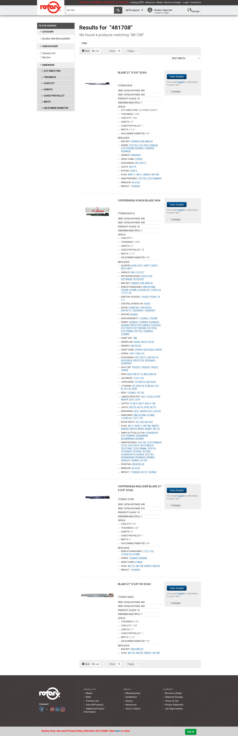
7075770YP (133, 445)
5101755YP (126, 328)
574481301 (134, 307)
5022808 (139, 438)
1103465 (143, 318)
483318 (133, 429)
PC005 (153, 297)
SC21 (136, 411)
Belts (88, 697)
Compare (176, 91)
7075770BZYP (146, 445)
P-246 (146, 403)
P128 (132, 403)
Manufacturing (133, 693)
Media (160, 2)
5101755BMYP (154, 178)
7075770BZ (126, 448)
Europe (193, 10)
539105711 (126, 310)
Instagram (62, 709)
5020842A (140, 457)
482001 (147, 653)
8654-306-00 (150, 374)
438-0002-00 (138, 464)
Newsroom (131, 704)
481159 (131, 653)
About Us (150, 2)
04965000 (136, 155)
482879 (147, 174)
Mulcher (46, 57)
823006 (134, 314)
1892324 (125, 460)
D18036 (158, 349)
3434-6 (133, 171)
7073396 (137, 451)
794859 (124, 370)
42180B (133, 290)
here (118, 730)
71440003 (135, 186)
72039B (124, 290)
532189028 (126, 279)
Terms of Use (172, 701)
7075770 (151, 448)
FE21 (150, 411)
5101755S (143, 145)
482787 (139, 653)
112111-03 (126, 293)
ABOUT (127, 689)
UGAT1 (154, 265)
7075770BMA (139, 448)
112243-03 (155, 290)
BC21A (157, 411)
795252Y (136, 367)
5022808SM (142, 435)
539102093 (126, 360)
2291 (131, 399)
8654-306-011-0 (135, 374)
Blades (89, 693)
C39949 (138, 159)
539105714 (152, 357)
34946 (137, 342)
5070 (146, 407)
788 (135, 338)
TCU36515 (140, 382)
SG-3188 (146, 386)
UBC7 (129, 268)
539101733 (146, 276)
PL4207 (145, 297)
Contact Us (195, 2)
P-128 (152, 403)
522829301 (150, 310)
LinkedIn (57, 709)
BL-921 (124, 389)
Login (186, 2)
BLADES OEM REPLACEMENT (56, 39)
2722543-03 (143, 290)
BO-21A (155, 386)
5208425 (135, 141)
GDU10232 (136, 346)
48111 (139, 174)
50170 (153, 407)
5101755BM (127, 331)
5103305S (156, 325)
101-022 (140, 422)
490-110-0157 (137, 272)
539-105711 (140, 163)
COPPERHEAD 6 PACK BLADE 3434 (139, 200)
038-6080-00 (146, 141)
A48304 (146, 325)
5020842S (126, 151)
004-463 (149, 422)
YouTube (52, 709)
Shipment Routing (174, 697)
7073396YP (126, 451)
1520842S (148, 331)
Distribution (131, 697)
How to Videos (133, 708)
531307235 (138, 279)
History (129, 701)
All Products (133, 10)
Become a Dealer (173, 2)
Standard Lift (48, 53)
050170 (132, 167)
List (95, 51)
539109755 (145, 307)
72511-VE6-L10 (136, 353)
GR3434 (144, 411)
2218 (137, 399)
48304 (141, 429)
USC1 (140, 265)
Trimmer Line (92, 701)
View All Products (95, 704)
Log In (180, 82)
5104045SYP (152, 433)
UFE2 (123, 268)
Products (90, 689)
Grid (85, 51)
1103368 (153, 318)
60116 (140, 407)
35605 (147, 303)
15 (118, 51)
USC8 (133, 265)
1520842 (125, 334)
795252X (145, 367)
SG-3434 (137, 386)
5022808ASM (127, 438)
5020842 (139, 148)
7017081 (146, 451)
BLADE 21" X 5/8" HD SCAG (134, 584)
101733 (140, 392)
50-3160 (136, 182)
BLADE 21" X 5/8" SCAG (132, 72)
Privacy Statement (174, 704)
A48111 (131, 174)
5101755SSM (127, 148)
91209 (157, 396)
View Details (177, 76)
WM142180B (149, 287)
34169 (151, 342)
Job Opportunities (174, 708)
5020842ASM (127, 457)
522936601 (138, 310)
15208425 (149, 148)
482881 (148, 429)
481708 (155, 174)
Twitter (46, 709)
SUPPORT (168, 689)
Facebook (41, 709)
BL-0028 (133, 389)
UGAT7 (147, 265)
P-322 (139, 403)
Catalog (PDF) (137, 2)
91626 (150, 396)
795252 (154, 367)
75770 (124, 445)
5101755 (133, 145)
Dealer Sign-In (163, 11)
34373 (144, 342)
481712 (156, 429)
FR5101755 (135, 325)
